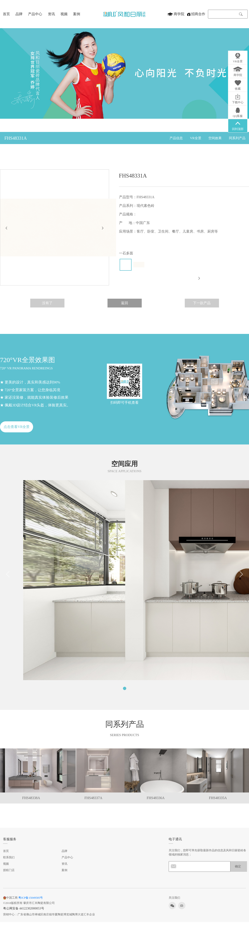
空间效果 (215, 138)
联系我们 (9, 857)
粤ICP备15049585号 (30, 897)
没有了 (47, 303)
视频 (64, 14)
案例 (76, 14)
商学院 (175, 14)
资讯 (51, 14)
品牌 (19, 14)
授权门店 (9, 870)
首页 (6, 14)
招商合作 (196, 14)
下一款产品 (202, 303)
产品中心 (35, 14)
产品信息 (176, 138)
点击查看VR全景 (17, 427)
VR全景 (195, 138)
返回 (124, 303)
